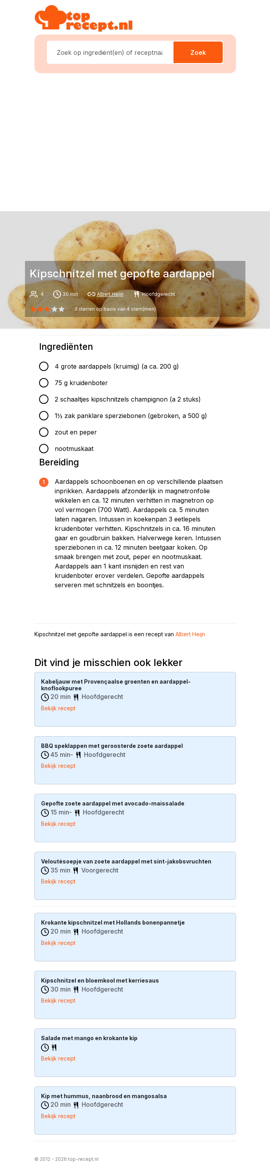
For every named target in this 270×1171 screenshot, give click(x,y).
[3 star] (54, 309)
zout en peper (76, 432)
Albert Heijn (110, 294)
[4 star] (61, 309)
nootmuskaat (74, 448)
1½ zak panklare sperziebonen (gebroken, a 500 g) (131, 416)
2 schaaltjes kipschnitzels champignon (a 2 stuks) (128, 399)
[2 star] (47, 309)
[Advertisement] (139, 140)
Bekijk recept (58, 708)
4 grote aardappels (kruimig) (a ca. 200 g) (117, 366)
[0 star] (33, 309)
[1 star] (40, 309)
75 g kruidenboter (81, 383)
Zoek (198, 52)
